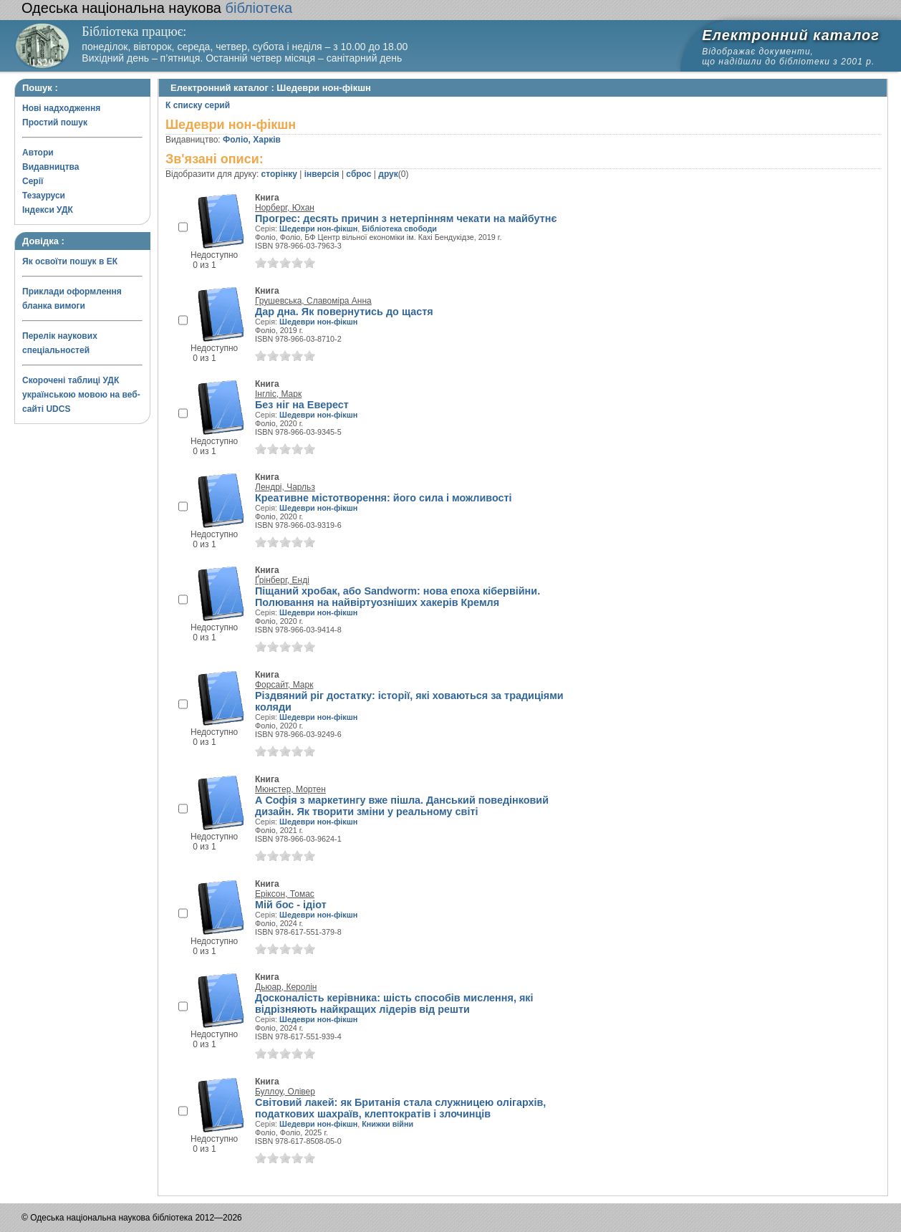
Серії (32, 181)
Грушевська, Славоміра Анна (313, 301)
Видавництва (50, 167)
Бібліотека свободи (399, 228)
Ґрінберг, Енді (282, 580)
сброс (358, 174)
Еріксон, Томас (284, 894)
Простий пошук (54, 122)
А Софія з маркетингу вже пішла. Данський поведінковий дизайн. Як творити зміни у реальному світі (402, 805)
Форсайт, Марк (284, 685)
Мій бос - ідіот (291, 904)
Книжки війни (387, 1124)
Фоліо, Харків (252, 140)
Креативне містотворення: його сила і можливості (383, 498)
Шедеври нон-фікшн (318, 228)
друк (388, 174)
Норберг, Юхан (284, 208)
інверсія (321, 174)
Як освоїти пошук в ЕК (69, 261)
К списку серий (197, 105)
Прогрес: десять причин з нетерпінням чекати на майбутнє (405, 218)
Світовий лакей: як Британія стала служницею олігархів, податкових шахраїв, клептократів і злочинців (400, 1108)
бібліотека (156, 8)
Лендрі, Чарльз (285, 487)
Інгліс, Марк (278, 394)
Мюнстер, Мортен (290, 789)
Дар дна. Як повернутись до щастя (344, 311)
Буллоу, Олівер (285, 1092)
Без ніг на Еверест (302, 404)
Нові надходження (61, 108)
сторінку (279, 174)
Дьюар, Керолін (286, 987)
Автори (38, 153)
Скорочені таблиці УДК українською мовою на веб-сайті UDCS (81, 394)
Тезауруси (43, 196)
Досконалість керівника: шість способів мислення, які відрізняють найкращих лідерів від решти (394, 1003)
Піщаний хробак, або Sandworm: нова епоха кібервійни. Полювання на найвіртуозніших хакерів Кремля (397, 596)
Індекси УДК (47, 210)
